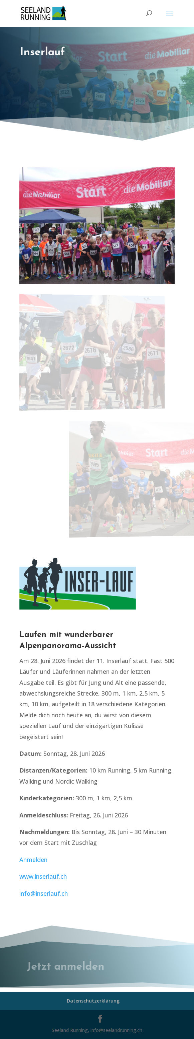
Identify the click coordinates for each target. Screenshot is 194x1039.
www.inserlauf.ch (43, 876)
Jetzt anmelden (68, 967)
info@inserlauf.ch (43, 893)
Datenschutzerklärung (93, 1000)
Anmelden (33, 860)
